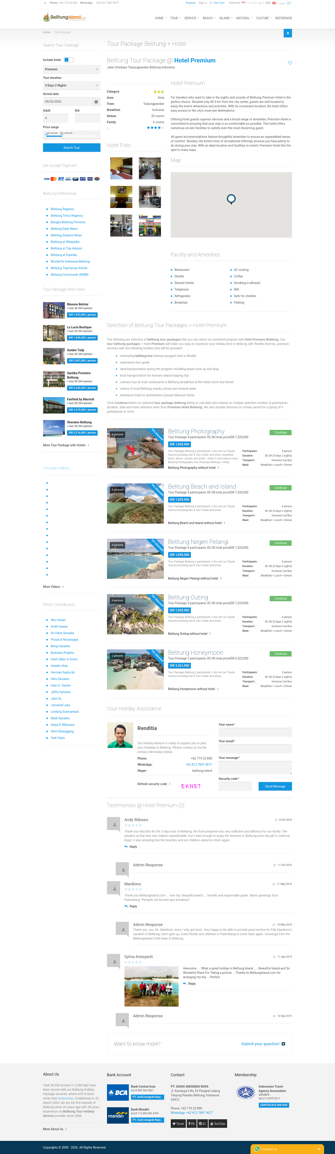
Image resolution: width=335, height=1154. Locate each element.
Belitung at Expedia (64, 255)
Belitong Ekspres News (66, 235)
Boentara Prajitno (62, 652)
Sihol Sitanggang (62, 731)
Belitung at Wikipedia (65, 242)
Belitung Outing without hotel (187, 633)
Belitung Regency (62, 209)
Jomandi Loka (60, 705)
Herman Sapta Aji (62, 672)
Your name (227, 724)
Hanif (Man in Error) (64, 659)
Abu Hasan (58, 620)
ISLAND (224, 17)
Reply (130, 846)
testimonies (66, 1098)
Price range (51, 127)
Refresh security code (152, 784)
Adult (46, 110)
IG (204, 1123)
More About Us (53, 1129)
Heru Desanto (60, 679)
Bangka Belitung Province (68, 222)
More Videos (51, 586)
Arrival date (51, 94)
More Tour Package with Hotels (64, 445)
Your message (229, 758)
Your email (227, 741)
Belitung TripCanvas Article (69, 268)
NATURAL (243, 17)
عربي (284, 2)
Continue (281, 432)
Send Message (275, 786)
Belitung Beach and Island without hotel (195, 523)
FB (192, 1123)
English (255, 2)
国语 (271, 2)
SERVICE (191, 17)
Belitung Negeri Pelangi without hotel (193, 578)
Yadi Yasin (58, 738)
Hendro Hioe (59, 666)
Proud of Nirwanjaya (64, 639)
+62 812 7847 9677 (107, 2)
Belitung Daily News (64, 228)
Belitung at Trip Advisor (66, 248)
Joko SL (56, 698)
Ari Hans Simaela (62, 633)
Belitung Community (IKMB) (69, 274)
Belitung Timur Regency (67, 215)
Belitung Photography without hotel (192, 467)
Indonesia (237, 2)
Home (46, 32)
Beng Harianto (60, 646)
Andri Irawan (59, 626)
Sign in (203, 2)
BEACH (208, 17)
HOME (159, 17)
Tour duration (52, 78)
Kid (77, 110)
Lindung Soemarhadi (65, 711)
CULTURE (262, 17)
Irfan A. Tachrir (61, 685)
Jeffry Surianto (61, 692)
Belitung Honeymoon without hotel (191, 689)
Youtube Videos (56, 468)
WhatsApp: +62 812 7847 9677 (192, 1112)
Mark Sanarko (60, 718)
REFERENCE (283, 17)
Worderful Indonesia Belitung (70, 261)
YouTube (219, 1123)
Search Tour (72, 147)
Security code (229, 778)
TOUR (174, 17)
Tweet (180, 1123)
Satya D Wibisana (62, 725)
